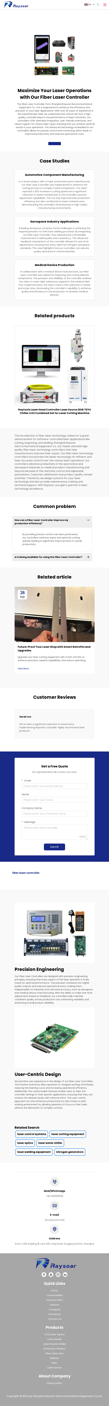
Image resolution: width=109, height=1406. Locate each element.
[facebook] (44, 1274)
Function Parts (54, 1300)
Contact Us (54, 1319)
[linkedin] (65, 1274)
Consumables (54, 1295)
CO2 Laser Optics (55, 1334)
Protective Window (54, 1348)
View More (23, 668)
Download (54, 1314)
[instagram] (58, 1274)
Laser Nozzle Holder (54, 1344)
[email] (54, 1220)
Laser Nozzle (54, 1339)
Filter (54, 1362)
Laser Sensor (54, 1367)
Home (54, 1290)
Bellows (54, 1358)
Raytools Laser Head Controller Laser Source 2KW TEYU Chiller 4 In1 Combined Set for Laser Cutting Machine (54, 411)
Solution (54, 1304)
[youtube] (51, 1274)
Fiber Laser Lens (54, 1353)
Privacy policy (54, 1383)
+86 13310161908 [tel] (54, 1196)
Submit (54, 847)
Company (54, 1309)
